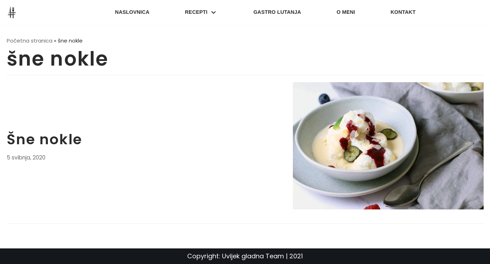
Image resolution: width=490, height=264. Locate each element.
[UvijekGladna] (13, 12)
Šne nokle (45, 139)
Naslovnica (132, 12)
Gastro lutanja (277, 12)
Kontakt (403, 12)
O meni (345, 12)
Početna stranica (29, 40)
